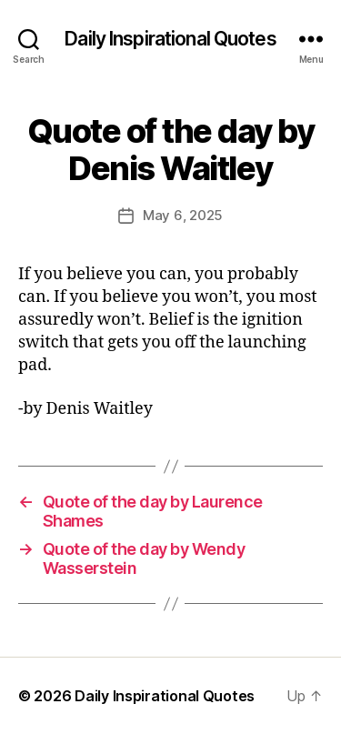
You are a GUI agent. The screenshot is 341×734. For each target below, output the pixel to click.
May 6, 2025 (183, 215)
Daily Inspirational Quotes (170, 38)
